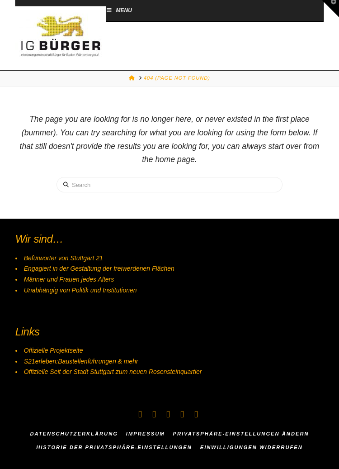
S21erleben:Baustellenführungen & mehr (81, 361)
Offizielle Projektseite (53, 350)
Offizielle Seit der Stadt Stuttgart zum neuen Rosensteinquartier (113, 371)
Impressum (145, 433)
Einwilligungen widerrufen (251, 447)
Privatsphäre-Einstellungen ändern (241, 433)
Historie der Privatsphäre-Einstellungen (114, 447)
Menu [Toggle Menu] (119, 10)
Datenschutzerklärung (74, 433)
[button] (330, 8)
